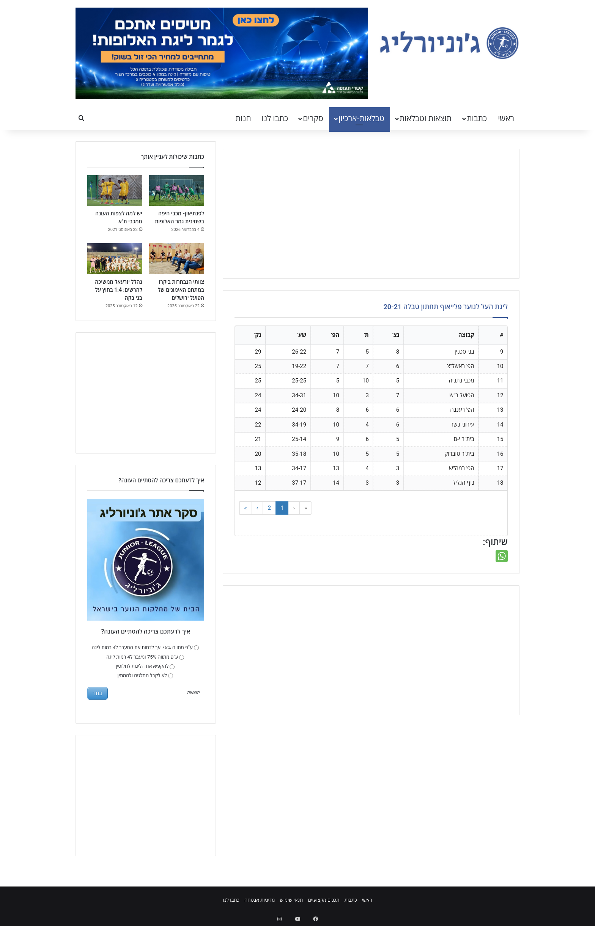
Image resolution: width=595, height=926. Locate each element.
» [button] (245, 507)
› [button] (257, 507)
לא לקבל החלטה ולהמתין (145, 675)
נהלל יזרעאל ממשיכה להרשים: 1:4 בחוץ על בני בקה (118, 290)
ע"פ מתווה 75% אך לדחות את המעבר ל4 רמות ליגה (145, 647)
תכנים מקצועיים (323, 900)
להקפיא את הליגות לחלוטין (145, 666)
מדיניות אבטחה (259, 900)
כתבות (477, 118)
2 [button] (269, 507)
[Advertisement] (371, 214)
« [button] (305, 507)
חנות (243, 118)
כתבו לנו (275, 118)
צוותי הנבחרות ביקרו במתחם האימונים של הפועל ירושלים (181, 290)
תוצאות (193, 693)
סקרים (313, 118)
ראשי (506, 118)
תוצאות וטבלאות (426, 118)
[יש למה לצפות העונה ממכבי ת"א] (114, 190)
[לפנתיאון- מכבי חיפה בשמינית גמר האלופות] (176, 190)
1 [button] (282, 507)
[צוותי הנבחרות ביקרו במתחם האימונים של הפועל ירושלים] (176, 258)
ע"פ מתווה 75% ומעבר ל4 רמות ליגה (145, 657)
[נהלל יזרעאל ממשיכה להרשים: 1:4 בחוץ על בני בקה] (114, 258)
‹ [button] (294, 507)
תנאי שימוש (291, 900)
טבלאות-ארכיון (361, 118)
